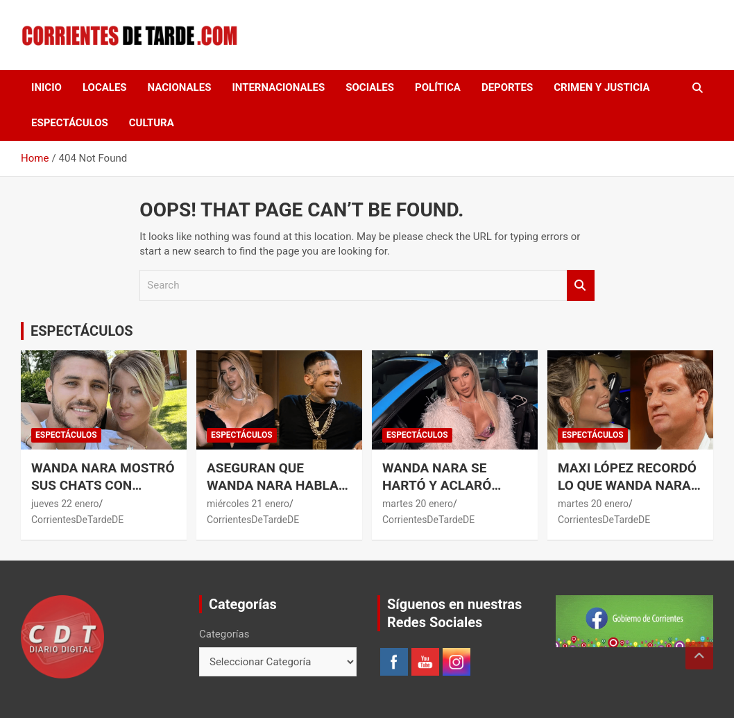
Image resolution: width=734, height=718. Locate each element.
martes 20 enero (417, 503)
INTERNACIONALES (278, 87)
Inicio (46, 87)
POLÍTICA (438, 87)
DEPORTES (507, 87)
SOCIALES (369, 87)
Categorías (224, 634)
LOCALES (105, 87)
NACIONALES (180, 87)
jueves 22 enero (65, 503)
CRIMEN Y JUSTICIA (601, 87)
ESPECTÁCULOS (69, 123)
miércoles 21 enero (248, 503)
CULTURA (151, 123)
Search (581, 285)
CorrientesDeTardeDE (77, 519)
